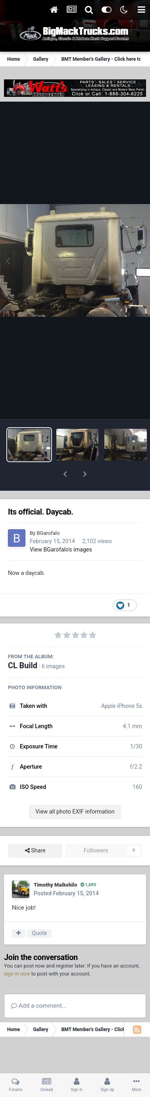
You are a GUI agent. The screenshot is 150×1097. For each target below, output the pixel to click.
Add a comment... (39, 985)
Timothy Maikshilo (55, 864)
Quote (39, 912)
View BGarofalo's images (61, 529)
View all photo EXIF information (74, 791)
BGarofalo (48, 512)
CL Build (22, 645)
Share (35, 830)
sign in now (17, 953)
